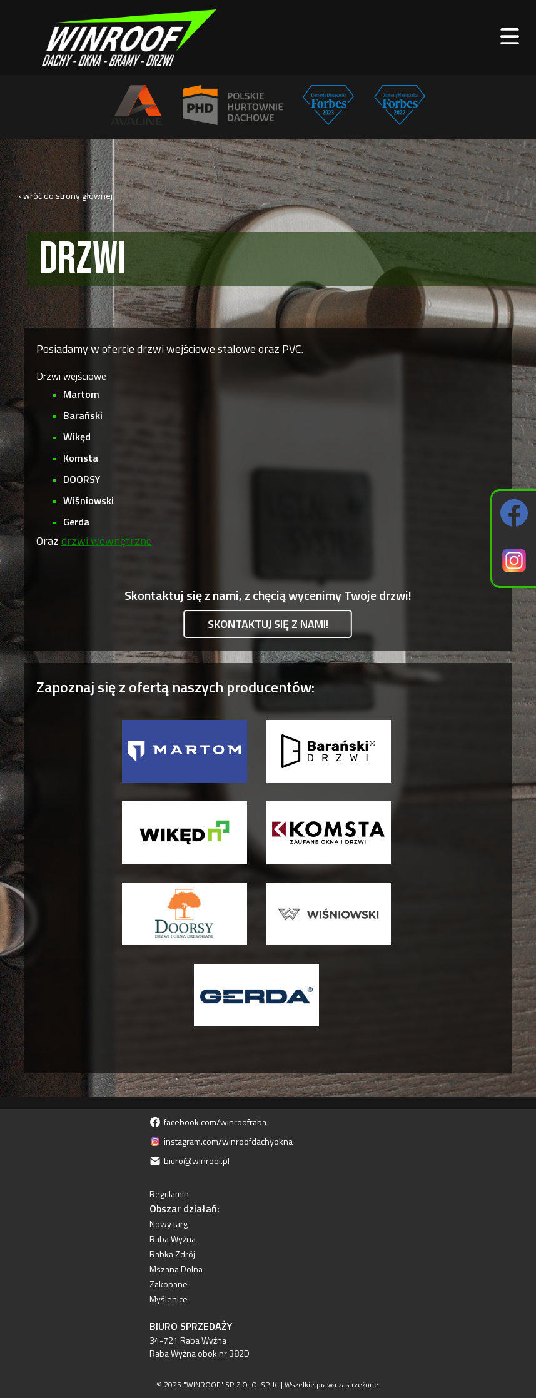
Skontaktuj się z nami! (268, 623)
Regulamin (169, 1193)
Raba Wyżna (172, 1238)
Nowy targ (168, 1223)
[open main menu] (509, 37)
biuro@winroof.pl (189, 1160)
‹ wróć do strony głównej (66, 195)
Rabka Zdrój (172, 1253)
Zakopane (168, 1283)
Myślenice (168, 1298)
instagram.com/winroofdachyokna (221, 1141)
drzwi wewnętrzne (106, 540)
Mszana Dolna (176, 1268)
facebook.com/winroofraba (207, 1121)
